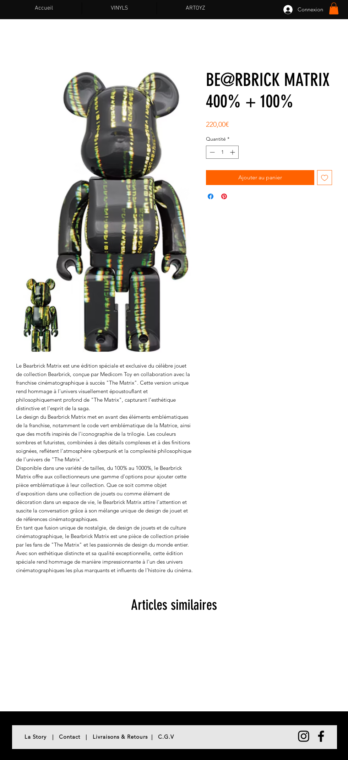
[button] (334, 8)
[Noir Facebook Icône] (321, 736)
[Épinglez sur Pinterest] (224, 196)
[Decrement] (211, 152)
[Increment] (233, 152)
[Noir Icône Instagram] (303, 736)
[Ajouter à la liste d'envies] (324, 177)
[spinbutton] (222, 152)
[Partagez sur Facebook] (210, 196)
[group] (174, 666)
